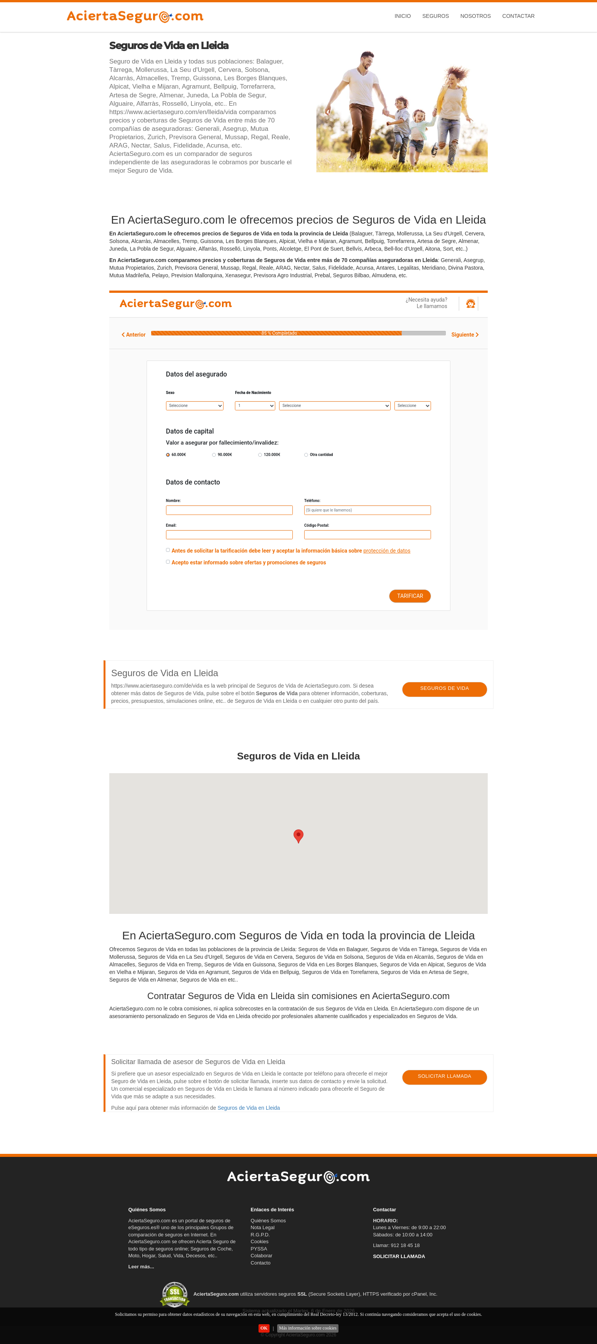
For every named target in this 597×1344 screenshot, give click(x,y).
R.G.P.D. (260, 1235)
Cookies (259, 1241)
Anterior (133, 335)
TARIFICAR (410, 596)
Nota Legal (263, 1227)
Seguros (435, 16)
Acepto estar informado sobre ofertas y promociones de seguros (249, 562)
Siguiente (465, 335)
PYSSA (259, 1249)
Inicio (402, 16)
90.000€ (225, 455)
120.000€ (272, 455)
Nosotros (475, 16)
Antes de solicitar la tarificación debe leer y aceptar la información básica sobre (267, 551)
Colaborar (261, 1255)
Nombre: (173, 501)
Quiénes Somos (268, 1220)
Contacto (260, 1263)
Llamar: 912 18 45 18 (396, 1245)
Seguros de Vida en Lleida (248, 1108)
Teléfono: (312, 501)
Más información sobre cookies (308, 1328)
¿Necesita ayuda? (406, 303)
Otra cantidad (321, 455)
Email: (171, 525)
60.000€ (179, 455)
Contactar (518, 16)
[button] (298, 836)
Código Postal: (316, 525)
